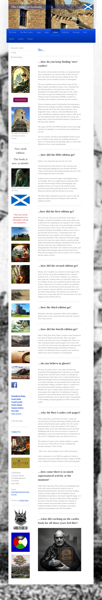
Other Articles (16, 414)
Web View (85, 595)
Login (87, 593)
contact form (23, 500)
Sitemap (23, 593)
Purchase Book (20, 100)
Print (16, 593)
